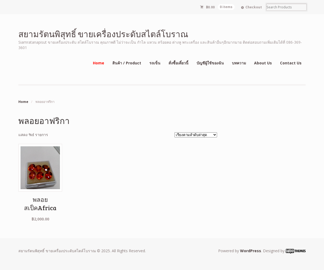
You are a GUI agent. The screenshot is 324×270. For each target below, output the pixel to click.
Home (98, 62)
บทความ (239, 62)
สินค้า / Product (126, 62)
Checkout (253, 7)
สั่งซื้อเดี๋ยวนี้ (178, 62)
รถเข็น (154, 62)
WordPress (250, 250)
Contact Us (291, 62)
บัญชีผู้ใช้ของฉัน (210, 62)
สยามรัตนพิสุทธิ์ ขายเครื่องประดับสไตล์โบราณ (103, 34)
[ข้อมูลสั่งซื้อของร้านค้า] (195, 134)
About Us (263, 62)
